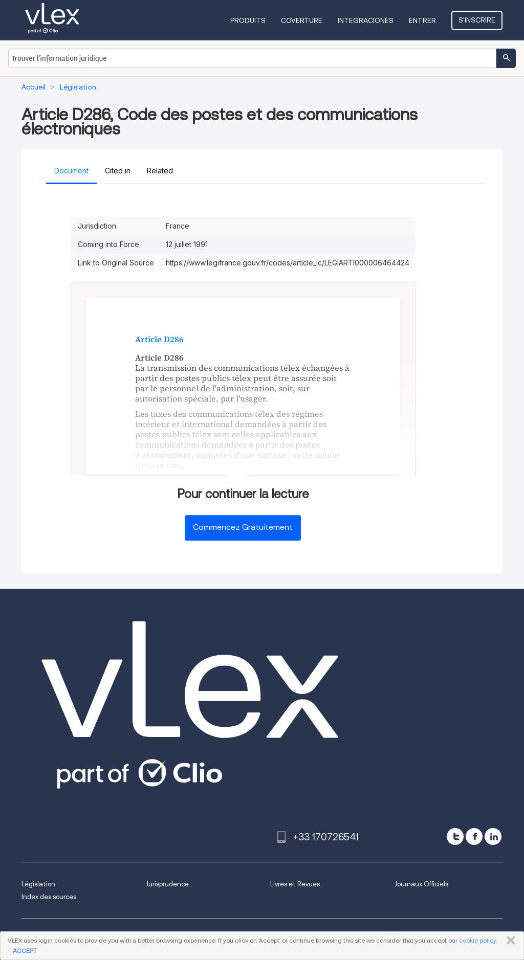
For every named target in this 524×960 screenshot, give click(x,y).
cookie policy (477, 940)
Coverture (301, 20)
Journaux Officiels (421, 884)
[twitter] (455, 836)
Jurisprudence (167, 884)
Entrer (422, 20)
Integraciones (366, 20)
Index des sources (48, 897)
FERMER (509, 940)
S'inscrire (476, 20)
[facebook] (474, 836)
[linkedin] (493, 836)
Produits (248, 20)
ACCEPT (25, 950)
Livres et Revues (295, 884)
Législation (38, 884)
